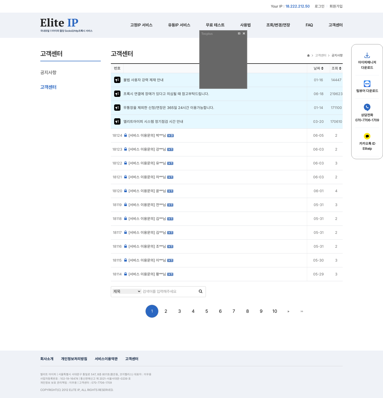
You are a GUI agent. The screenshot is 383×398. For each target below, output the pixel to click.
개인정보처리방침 (74, 359)
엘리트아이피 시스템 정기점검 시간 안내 (153, 121)
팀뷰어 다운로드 (367, 86)
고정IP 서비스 (141, 25)
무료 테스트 (215, 25)
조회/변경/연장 (278, 25)
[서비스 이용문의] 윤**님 (145, 191)
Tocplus (207, 34)
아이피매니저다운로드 (367, 61)
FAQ (309, 25)
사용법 (245, 25)
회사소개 (46, 359)
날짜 (318, 68)
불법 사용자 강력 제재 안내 (143, 80)
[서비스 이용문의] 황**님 (145, 274)
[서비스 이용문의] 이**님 (145, 260)
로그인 (320, 6)
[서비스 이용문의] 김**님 (145, 218)
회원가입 (336, 6)
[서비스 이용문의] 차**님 (145, 177)
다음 (288, 311)
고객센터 (336, 25)
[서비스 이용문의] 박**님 (145, 135)
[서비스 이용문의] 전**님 (145, 205)
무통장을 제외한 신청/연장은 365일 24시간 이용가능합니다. (168, 107)
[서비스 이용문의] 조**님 (145, 246)
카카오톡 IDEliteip (367, 142)
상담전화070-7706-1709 (367, 113)
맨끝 (302, 311)
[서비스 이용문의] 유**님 (145, 163)
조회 (336, 68)
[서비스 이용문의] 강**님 (145, 149)
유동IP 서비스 (179, 25)
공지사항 (48, 72)
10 (274, 311)
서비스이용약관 (106, 359)
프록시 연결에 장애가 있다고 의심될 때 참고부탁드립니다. (166, 94)
